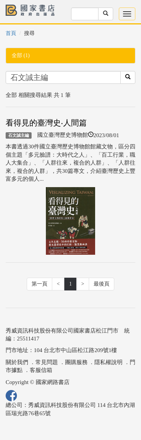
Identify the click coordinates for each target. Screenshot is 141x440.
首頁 (11, 33)
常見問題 (46, 362)
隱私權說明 (108, 362)
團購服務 (76, 362)
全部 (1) (21, 55)
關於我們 (17, 362)
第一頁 (39, 284)
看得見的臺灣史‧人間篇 (46, 122)
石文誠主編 (18, 135)
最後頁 (101, 284)
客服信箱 (41, 370)
